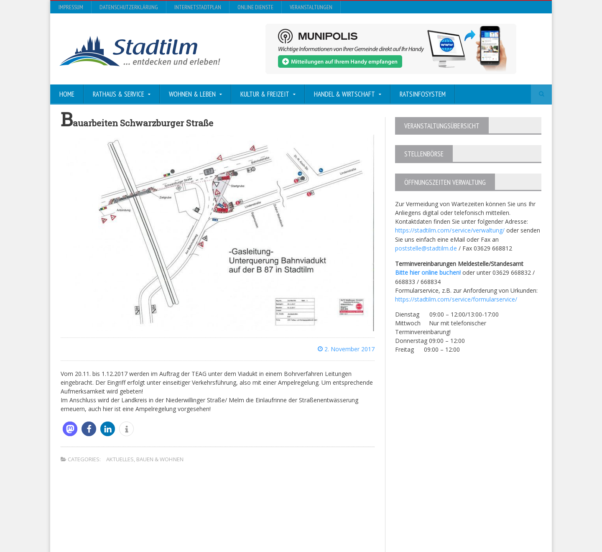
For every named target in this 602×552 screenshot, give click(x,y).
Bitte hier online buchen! (427, 272)
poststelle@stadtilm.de (426, 248)
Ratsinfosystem (423, 94)
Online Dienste (255, 7)
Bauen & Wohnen (159, 459)
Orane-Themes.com (236, 523)
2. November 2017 (346, 349)
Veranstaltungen (311, 7)
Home (66, 94)
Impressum (71, 7)
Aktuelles (120, 459)
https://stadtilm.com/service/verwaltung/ (449, 230)
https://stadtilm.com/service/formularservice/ (456, 298)
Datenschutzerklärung (128, 7)
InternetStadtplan (197, 7)
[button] (70, 429)
